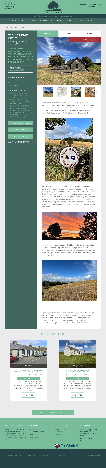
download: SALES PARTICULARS (21, 123)
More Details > (28, 395)
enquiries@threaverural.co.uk (91, 4)
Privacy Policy (48, 455)
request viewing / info (20, 136)
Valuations (60, 21)
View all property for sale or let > (53, 413)
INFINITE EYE (97, 455)
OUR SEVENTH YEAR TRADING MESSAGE (89, 435)
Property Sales (60, 429)
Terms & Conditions (32, 455)
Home (14, 21)
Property (32, 21)
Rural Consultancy (46, 21)
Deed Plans (71, 21)
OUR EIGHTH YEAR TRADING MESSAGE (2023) (88, 430)
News (80, 21)
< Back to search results (15, 27)
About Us (22, 21)
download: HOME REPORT (21, 130)
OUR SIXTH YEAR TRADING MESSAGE (88, 440)
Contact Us (90, 21)
